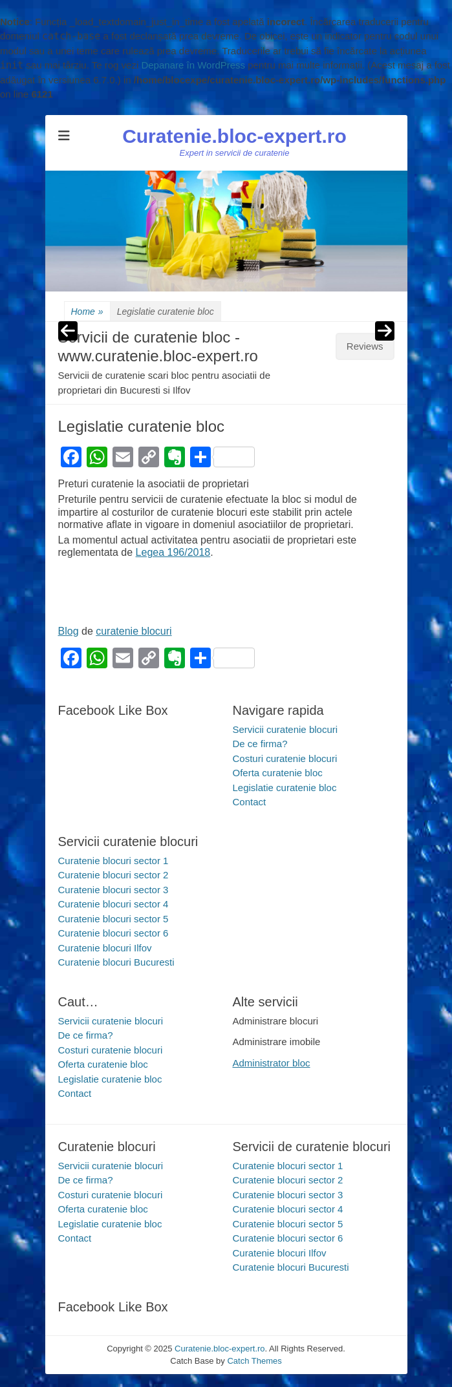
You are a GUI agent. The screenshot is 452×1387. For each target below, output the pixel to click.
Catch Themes (254, 1361)
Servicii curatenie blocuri (285, 729)
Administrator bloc (271, 1062)
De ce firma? (260, 743)
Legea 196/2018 (173, 552)
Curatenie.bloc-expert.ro (234, 136)
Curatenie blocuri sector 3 (113, 889)
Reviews (365, 346)
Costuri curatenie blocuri (285, 758)
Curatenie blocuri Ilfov (105, 947)
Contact (249, 801)
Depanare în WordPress (193, 64)
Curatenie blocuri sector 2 (113, 874)
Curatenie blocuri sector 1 (113, 860)
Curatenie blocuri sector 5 (113, 918)
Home (87, 312)
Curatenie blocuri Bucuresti (116, 962)
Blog (68, 631)
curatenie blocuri (133, 631)
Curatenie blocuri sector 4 (113, 903)
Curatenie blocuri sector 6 (113, 932)
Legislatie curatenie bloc (285, 787)
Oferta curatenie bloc (278, 772)
